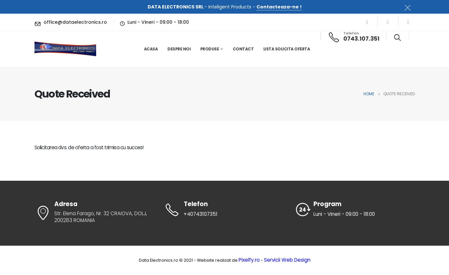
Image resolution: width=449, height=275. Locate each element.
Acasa (151, 49)
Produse (209, 49)
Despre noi (179, 49)
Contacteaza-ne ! (279, 7)
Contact (243, 49)
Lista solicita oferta (286, 49)
